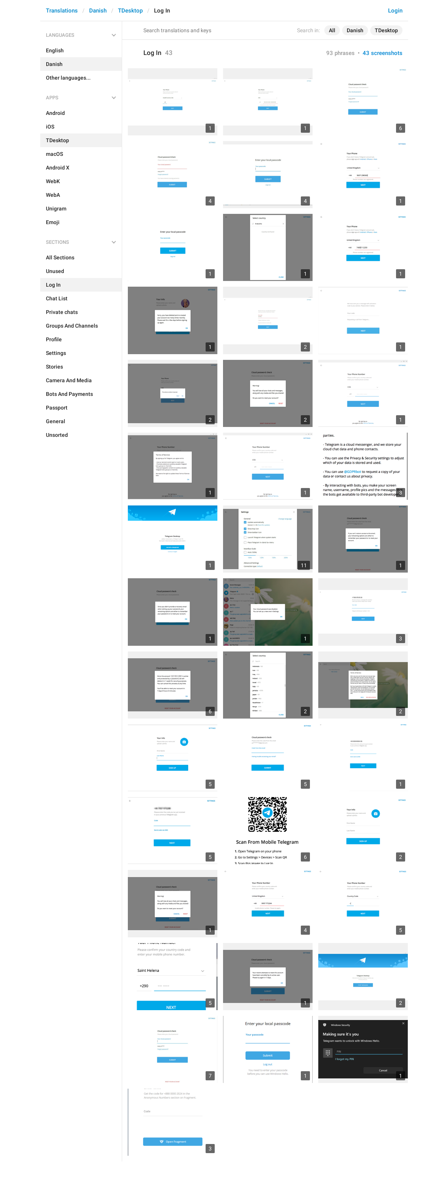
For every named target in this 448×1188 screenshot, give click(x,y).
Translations (62, 10)
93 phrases (340, 53)
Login (395, 10)
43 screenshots (382, 53)
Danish (98, 10)
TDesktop (130, 10)
